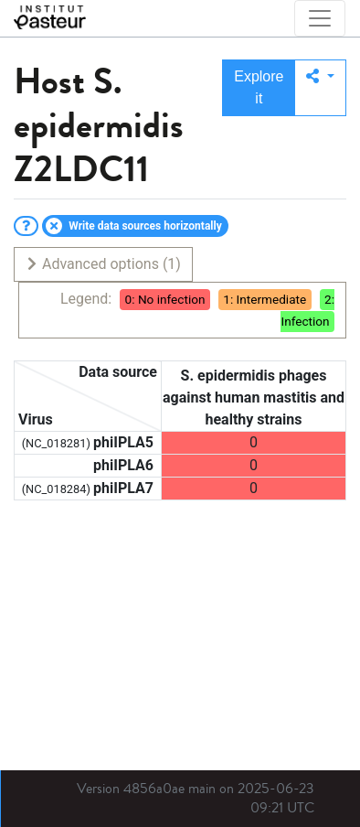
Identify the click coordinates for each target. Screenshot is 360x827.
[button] (320, 87)
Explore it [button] (258, 87)
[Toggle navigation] (319, 18)
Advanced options (103, 264)
